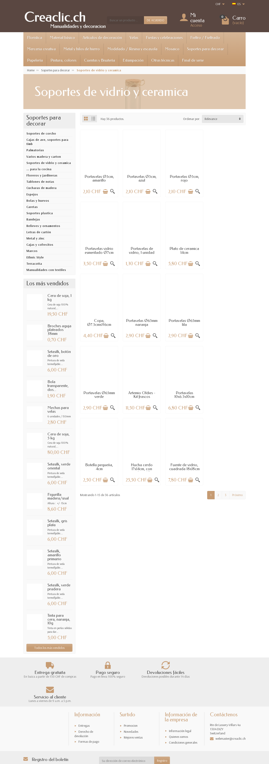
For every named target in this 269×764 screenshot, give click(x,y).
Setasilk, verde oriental (58, 466)
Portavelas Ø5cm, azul (141, 178)
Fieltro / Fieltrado (205, 37)
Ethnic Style (35, 257)
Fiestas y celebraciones (164, 37)
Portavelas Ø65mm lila (99, 322)
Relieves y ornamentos (43, 226)
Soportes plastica (39, 213)
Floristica (34, 37)
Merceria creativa (41, 49)
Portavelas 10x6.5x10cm (227, 322)
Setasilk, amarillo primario (54, 555)
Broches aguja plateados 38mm (59, 330)
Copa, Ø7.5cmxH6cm (184, 250)
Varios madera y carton (43, 156)
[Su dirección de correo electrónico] (126, 740)
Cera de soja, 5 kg (58, 436)
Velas (134, 37)
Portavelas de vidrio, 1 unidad (99, 250)
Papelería (35, 60)
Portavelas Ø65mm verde (141, 322)
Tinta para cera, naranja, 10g (58, 619)
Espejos (32, 194)
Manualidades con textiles (46, 270)
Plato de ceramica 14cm (141, 250)
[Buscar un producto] (125, 20)
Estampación (133, 60)
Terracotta (34, 263)
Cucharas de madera (41, 188)
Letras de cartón (38, 232)
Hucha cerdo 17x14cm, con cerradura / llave (142, 396)
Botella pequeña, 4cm (99, 394)
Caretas (32, 207)
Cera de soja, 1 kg (59, 297)
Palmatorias (35, 150)
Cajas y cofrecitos (39, 244)
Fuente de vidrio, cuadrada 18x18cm (184, 394)
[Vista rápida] (112, 191)
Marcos (32, 251)
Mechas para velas (58, 410)
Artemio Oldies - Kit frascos (184, 322)
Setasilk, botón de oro (59, 353)
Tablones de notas (40, 181)
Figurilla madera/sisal (58, 496)
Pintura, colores (63, 60)
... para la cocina (38, 169)
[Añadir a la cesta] (105, 191)
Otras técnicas (162, 60)
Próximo (237, 422)
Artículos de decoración (102, 37)
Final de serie (193, 60)
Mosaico (172, 49)
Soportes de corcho (41, 133)
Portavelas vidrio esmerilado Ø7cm (226, 178)
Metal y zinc (35, 238)
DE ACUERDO (155, 20)
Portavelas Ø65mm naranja (226, 250)
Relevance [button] (211, 119)
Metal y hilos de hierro (81, 49)
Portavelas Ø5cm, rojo (184, 178)
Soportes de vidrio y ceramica (48, 163)
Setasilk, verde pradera (58, 587)
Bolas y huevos (37, 200)
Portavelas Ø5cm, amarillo (99, 178)
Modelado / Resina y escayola (132, 49)
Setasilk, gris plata (57, 523)
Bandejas (33, 219)
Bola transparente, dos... (58, 386)
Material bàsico (62, 37)
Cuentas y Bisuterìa (99, 60)
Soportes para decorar (205, 49)
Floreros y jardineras (41, 175)
